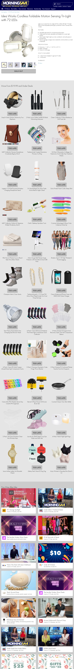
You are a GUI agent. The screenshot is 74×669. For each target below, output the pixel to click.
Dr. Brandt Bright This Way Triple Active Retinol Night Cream (37, 189)
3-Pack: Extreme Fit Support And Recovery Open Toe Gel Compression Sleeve (61, 332)
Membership (37, 9)
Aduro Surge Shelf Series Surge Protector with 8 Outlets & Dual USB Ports (37, 259)
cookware (64, 6)
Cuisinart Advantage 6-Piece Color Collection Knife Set (61, 224)
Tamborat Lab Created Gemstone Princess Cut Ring (37, 153)
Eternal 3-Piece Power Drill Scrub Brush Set (37, 403)
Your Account (46, 9)
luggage (69, 6)
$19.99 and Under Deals (14, 12)
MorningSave (4, 12)
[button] (2, 8)
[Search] (54, 4)
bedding (60, 6)
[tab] (4, 65)
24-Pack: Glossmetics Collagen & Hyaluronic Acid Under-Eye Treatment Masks (61, 154)
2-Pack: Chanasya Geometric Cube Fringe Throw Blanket (37, 368)
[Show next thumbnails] (35, 65)
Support (53, 9)
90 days (40, 63)
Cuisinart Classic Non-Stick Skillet (61, 402)
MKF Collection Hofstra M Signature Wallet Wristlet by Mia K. (12, 224)
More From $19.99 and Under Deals (17, 85)
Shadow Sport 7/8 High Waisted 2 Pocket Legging (61, 259)
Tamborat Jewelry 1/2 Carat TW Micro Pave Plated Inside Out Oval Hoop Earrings (37, 296)
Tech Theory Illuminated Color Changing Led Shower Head (12, 331)
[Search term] (63, 4)
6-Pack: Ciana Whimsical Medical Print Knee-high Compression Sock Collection (37, 332)
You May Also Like (9, 487)
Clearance (30, 9)
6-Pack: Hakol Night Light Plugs (61, 436)
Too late (12, 114)
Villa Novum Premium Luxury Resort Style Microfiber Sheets (12, 259)
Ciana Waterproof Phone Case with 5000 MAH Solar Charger (61, 295)
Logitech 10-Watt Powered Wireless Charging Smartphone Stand (12, 189)
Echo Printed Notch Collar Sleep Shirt (61, 188)
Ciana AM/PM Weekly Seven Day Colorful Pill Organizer (12, 403)
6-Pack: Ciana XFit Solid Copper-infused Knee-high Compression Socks (12, 368)
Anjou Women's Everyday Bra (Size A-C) (61, 472)
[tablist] (18, 65)
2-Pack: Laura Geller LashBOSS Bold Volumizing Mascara (37, 118)
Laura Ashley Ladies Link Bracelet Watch (12, 472)
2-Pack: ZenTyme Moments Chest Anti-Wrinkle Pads (12, 437)
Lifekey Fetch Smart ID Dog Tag (37, 471)
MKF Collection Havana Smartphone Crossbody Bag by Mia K (12, 153)
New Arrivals (22, 9)
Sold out (18, 71)
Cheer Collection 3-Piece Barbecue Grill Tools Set (61, 118)
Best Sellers (14, 9)
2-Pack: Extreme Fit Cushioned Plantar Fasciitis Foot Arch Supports (61, 368)
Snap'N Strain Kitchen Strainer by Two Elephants (12, 118)
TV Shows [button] (7, 9)
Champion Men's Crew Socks (12, 294)
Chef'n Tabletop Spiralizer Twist (37, 223)
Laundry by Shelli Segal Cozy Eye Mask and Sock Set (37, 437)
